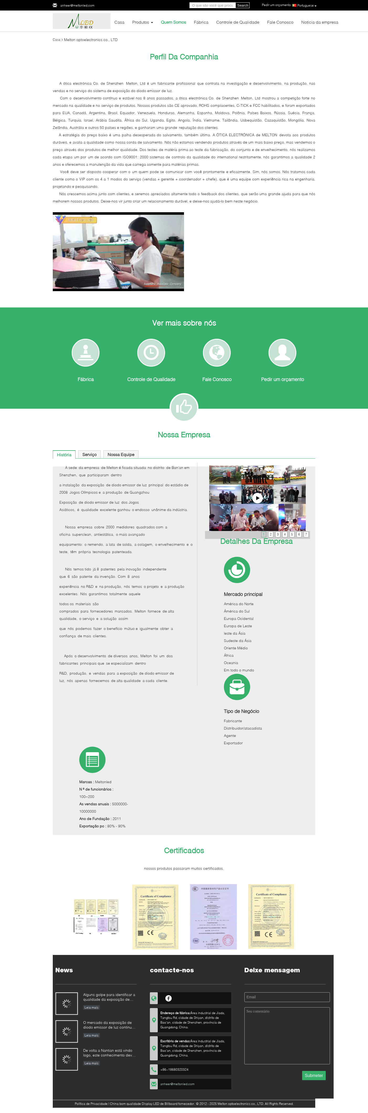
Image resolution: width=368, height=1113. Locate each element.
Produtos (140, 21)
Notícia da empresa (319, 21)
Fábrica (201, 21)
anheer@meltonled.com (77, 5)
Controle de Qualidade (237, 21)
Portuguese (307, 5)
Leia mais (91, 1007)
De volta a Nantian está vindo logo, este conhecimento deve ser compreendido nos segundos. (108, 1053)
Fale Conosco (280, 21)
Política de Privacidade (91, 1104)
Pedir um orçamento (282, 379)
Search (242, 5)
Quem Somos (173, 21)
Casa (119, 21)
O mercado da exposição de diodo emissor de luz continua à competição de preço (108, 1025)
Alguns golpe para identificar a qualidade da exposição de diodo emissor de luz (109, 997)
